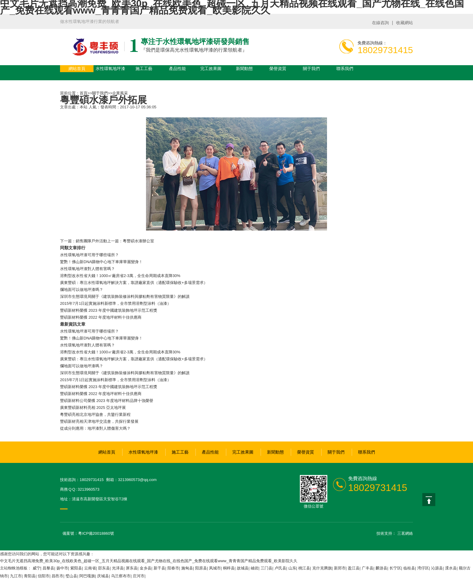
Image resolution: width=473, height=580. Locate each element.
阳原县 (201, 568)
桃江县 (304, 568)
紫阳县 (76, 568)
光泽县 (118, 568)
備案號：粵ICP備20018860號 (88, 533)
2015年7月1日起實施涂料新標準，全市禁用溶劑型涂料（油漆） (115, 303)
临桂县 (409, 568)
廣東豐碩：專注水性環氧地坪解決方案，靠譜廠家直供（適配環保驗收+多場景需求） (134, 359)
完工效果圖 (210, 68)
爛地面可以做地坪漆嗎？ (81, 289)
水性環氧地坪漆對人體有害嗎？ (87, 345)
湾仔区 (423, 568)
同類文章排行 (72, 247)
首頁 (83, 93)
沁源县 (437, 568)
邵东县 (104, 568)
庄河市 (138, 576)
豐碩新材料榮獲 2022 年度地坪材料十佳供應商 (100, 317)
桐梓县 (229, 568)
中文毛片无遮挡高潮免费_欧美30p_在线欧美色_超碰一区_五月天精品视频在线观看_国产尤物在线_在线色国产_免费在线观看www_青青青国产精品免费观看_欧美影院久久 (148, 561)
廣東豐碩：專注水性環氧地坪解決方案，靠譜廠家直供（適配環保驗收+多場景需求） (134, 282)
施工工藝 (143, 68)
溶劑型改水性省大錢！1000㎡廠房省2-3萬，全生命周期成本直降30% (120, 275)
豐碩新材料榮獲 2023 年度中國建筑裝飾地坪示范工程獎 (108, 310)
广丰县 (367, 568)
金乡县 (145, 568)
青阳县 (30, 576)
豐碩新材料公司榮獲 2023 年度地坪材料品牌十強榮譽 (106, 400)
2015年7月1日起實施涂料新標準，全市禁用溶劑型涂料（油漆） (115, 380)
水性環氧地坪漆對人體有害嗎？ (87, 268)
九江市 (16, 576)
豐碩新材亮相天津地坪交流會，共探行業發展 (99, 421)
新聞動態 (244, 68)
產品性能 (177, 68)
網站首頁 (76, 68)
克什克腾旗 (322, 568)
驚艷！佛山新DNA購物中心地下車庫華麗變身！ (101, 262)
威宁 (36, 568)
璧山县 (71, 576)
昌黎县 (48, 568)
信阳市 (43, 576)
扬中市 (62, 568)
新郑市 (340, 568)
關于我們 (311, 68)
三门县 (266, 568)
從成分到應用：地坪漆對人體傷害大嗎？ (95, 428)
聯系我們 (344, 68)
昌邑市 (57, 576)
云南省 (90, 568)
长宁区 (395, 568)
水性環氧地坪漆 (110, 68)
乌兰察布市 (121, 576)
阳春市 (173, 568)
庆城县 (103, 576)
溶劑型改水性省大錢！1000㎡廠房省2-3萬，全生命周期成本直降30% (120, 352)
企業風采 (120, 93)
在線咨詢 (380, 22)
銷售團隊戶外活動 (91, 241)
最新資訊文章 (72, 324)
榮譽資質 (277, 68)
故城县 (243, 568)
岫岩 (255, 568)
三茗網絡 (405, 533)
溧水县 (451, 568)
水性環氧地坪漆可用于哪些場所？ (89, 331)
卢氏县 (280, 568)
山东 (292, 568)
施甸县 (187, 568)
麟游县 (381, 568)
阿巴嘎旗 (87, 576)
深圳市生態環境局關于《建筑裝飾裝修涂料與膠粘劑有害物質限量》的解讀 (124, 296)
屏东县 (132, 568)
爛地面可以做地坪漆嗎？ (81, 366)
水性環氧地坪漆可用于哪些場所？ (89, 255)
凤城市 (215, 568)
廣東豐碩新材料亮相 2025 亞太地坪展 (93, 407)
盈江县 (354, 568)
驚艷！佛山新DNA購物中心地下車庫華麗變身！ (101, 338)
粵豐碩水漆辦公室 (138, 241)
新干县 (159, 568)
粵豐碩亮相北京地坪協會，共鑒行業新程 (95, 414)
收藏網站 (404, 22)
